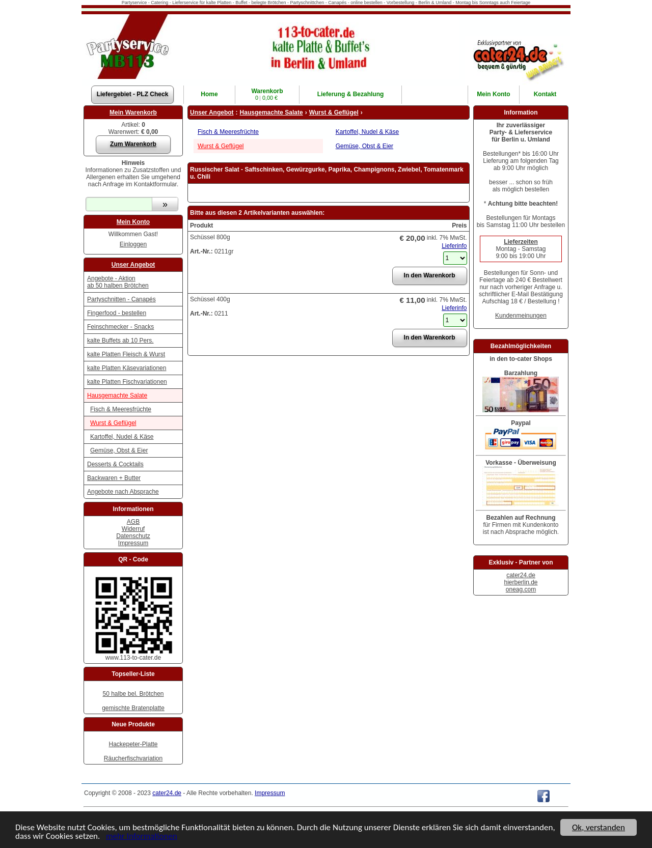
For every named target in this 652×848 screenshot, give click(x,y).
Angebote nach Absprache (123, 491)
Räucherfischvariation (133, 758)
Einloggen (133, 244)
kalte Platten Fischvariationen (127, 381)
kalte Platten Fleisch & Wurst (126, 354)
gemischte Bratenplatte (133, 708)
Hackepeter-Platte (132, 744)
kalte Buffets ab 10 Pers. (120, 340)
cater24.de (520, 575)
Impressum (133, 543)
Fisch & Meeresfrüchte (120, 409)
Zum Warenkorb (133, 144)
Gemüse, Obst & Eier (119, 450)
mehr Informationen (141, 836)
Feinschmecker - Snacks (120, 326)
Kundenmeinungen (521, 315)
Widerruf (133, 528)
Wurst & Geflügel (113, 423)
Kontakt (545, 94)
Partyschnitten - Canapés (121, 299)
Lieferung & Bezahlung (350, 94)
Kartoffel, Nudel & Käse (122, 436)
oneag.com (521, 589)
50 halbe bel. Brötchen (133, 693)
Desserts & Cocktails (115, 464)
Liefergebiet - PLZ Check (133, 94)
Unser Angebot (133, 264)
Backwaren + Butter (114, 478)
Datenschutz (133, 536)
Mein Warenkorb (133, 112)
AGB (133, 521)
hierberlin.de (520, 582)
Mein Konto (133, 221)
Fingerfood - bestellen (116, 313)
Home (209, 94)
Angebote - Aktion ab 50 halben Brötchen (118, 282)
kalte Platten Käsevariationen (126, 368)
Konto (493, 94)
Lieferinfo (454, 245)
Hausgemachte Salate (117, 395)
